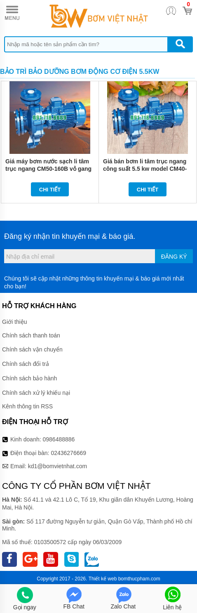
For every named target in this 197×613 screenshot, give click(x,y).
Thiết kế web (103, 579)
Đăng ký (174, 256)
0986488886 (59, 439)
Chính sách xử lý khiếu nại (36, 392)
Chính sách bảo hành (29, 378)
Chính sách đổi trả (25, 364)
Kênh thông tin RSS (27, 406)
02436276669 (68, 453)
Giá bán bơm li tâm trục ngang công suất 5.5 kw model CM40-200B (145, 168)
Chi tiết (50, 189)
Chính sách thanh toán (31, 335)
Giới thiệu (14, 321)
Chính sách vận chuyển (32, 349)
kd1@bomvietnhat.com (57, 466)
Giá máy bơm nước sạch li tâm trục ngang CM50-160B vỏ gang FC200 (48, 168)
